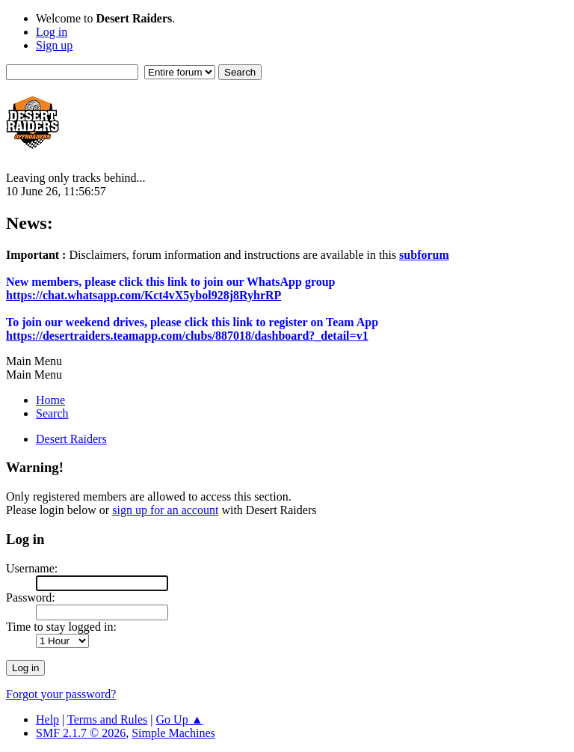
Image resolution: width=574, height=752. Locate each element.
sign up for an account (165, 510)
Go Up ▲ (179, 719)
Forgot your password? (61, 694)
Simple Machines (173, 733)
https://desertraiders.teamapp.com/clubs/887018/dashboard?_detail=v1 (187, 335)
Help (47, 719)
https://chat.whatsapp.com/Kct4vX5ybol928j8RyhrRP (143, 295)
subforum (424, 254)
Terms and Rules (107, 719)
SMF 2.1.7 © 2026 (81, 733)
